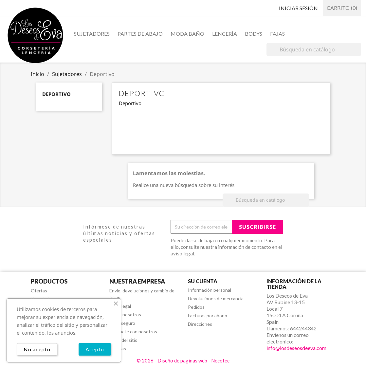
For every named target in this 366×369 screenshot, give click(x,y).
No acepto (37, 349)
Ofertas (39, 290)
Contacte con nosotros (133, 331)
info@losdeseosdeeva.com (296, 348)
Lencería (224, 33)
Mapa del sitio (123, 340)
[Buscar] (313, 49)
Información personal (209, 290)
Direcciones (200, 324)
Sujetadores (92, 33)
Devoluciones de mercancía (216, 298)
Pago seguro (122, 323)
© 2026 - (147, 360)
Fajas (277, 33)
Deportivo (56, 94)
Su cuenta (202, 281)
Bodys (253, 33)
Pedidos (196, 307)
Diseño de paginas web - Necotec (193, 360)
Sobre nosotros (125, 314)
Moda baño (187, 33)
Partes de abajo (140, 33)
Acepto (94, 349)
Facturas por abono (207, 315)
